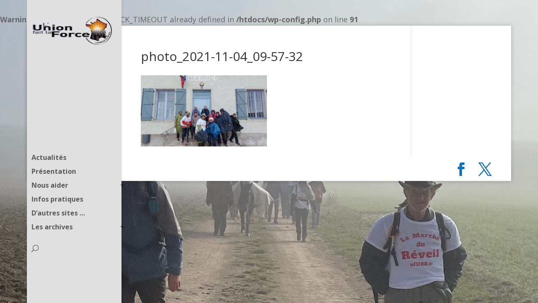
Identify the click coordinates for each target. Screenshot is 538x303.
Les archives (52, 212)
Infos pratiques (57, 184)
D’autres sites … (58, 198)
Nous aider (50, 170)
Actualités (49, 142)
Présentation (54, 156)
